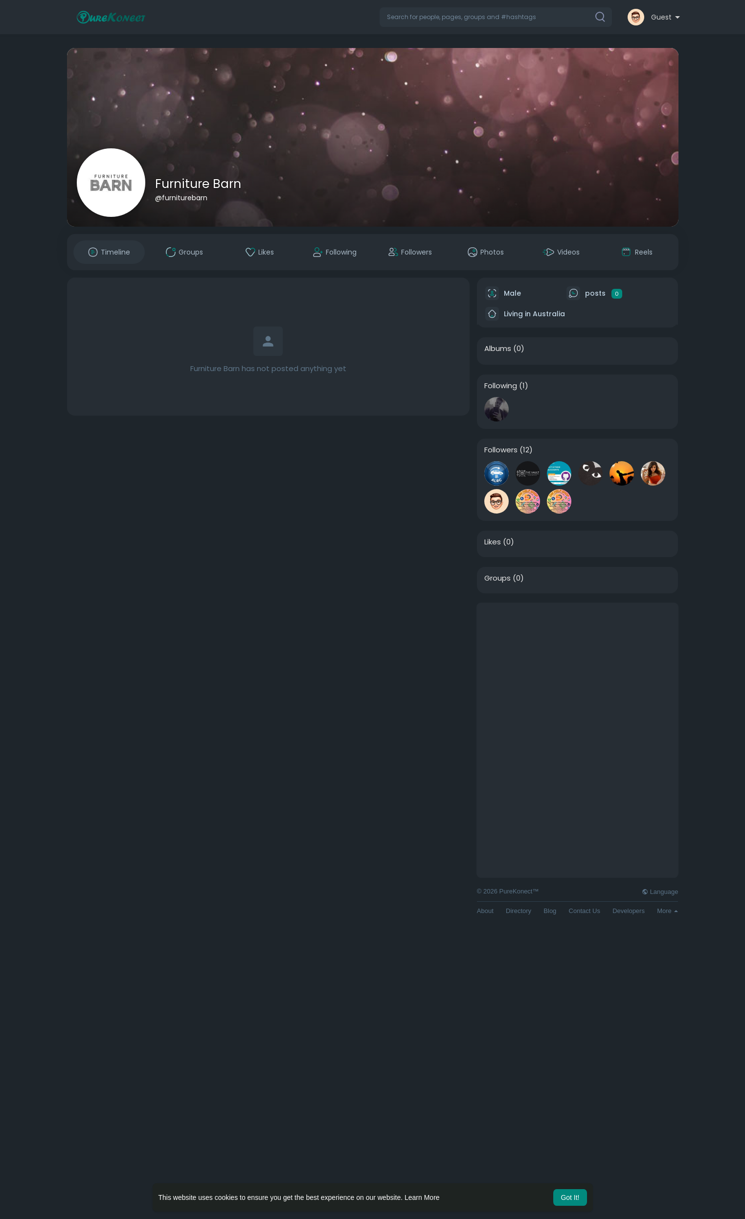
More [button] (667, 910)
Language (660, 892)
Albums (497, 348)
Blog (549, 911)
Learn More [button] (422, 1197)
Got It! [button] (570, 1197)
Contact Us (584, 911)
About (485, 911)
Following (500, 386)
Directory (518, 911)
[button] (496, 17)
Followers (501, 450)
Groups (497, 578)
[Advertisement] (577, 671)
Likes (492, 542)
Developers (628, 911)
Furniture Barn (198, 183)
